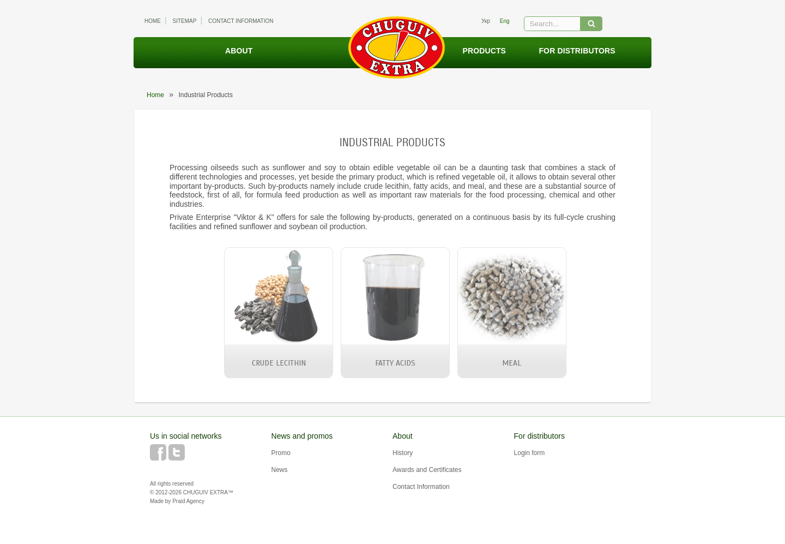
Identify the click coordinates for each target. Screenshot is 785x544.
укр (485, 21)
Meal (511, 363)
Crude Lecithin (279, 363)
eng (505, 21)
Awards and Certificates (427, 470)
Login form (529, 453)
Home (152, 21)
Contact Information (240, 21)
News (279, 470)
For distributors (577, 50)
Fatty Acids (395, 363)
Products (484, 50)
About (238, 50)
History (402, 453)
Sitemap (185, 21)
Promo (281, 453)
